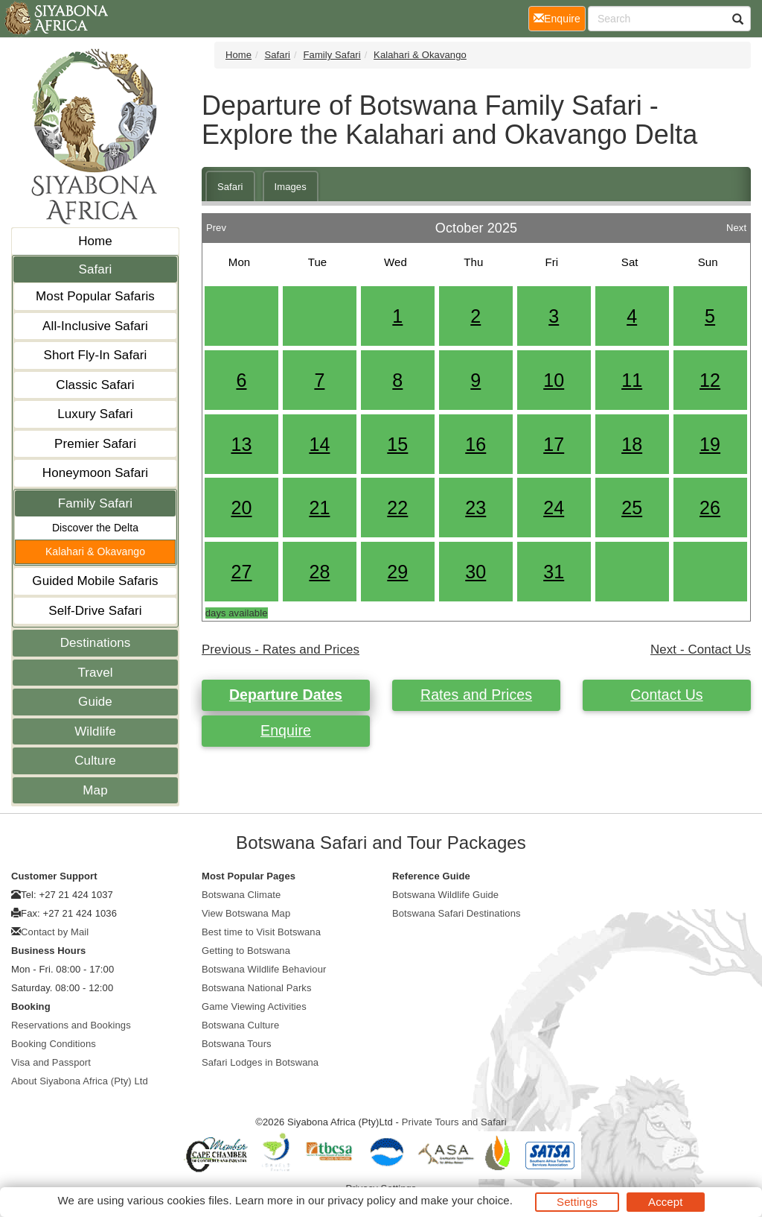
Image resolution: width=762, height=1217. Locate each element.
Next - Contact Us (700, 649)
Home (95, 241)
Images (291, 186)
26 (709, 507)
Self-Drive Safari (94, 611)
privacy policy (361, 1200)
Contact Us (666, 694)
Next (736, 224)
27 (241, 571)
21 (319, 507)
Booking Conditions (53, 1043)
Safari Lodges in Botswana (260, 1062)
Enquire (285, 730)
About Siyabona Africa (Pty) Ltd (79, 1081)
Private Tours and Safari (454, 1122)
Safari (95, 269)
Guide (95, 702)
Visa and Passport (51, 1062)
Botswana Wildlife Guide (445, 894)
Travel (94, 673)
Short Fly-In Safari (95, 355)
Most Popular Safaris (95, 296)
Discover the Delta (95, 528)
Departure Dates (285, 694)
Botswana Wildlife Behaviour (264, 969)
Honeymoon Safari (95, 473)
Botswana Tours (237, 1043)
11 (631, 380)
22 (397, 507)
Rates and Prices (476, 694)
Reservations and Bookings (71, 1025)
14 (319, 444)
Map (95, 790)
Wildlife (95, 731)
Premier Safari (95, 444)
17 (553, 444)
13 (241, 444)
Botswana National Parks (257, 987)
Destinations (95, 643)
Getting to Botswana (246, 950)
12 (709, 380)
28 (319, 571)
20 (241, 507)
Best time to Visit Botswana (261, 932)
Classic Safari (95, 385)
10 (553, 380)
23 (475, 507)
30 (475, 571)
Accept (665, 1201)
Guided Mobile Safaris (95, 581)
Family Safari (95, 503)
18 (631, 444)
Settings (577, 1201)
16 (475, 444)
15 (397, 444)
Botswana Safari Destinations (456, 913)
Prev (216, 224)
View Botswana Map (246, 913)
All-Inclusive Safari (95, 326)
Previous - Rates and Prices (280, 649)
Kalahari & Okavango (95, 551)
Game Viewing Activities (254, 1006)
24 (553, 507)
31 (553, 571)
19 (709, 444)
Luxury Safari (94, 414)
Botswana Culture (240, 1025)
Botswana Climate (241, 894)
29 (397, 571)
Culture (95, 760)
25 (631, 507)
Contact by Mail (55, 932)
